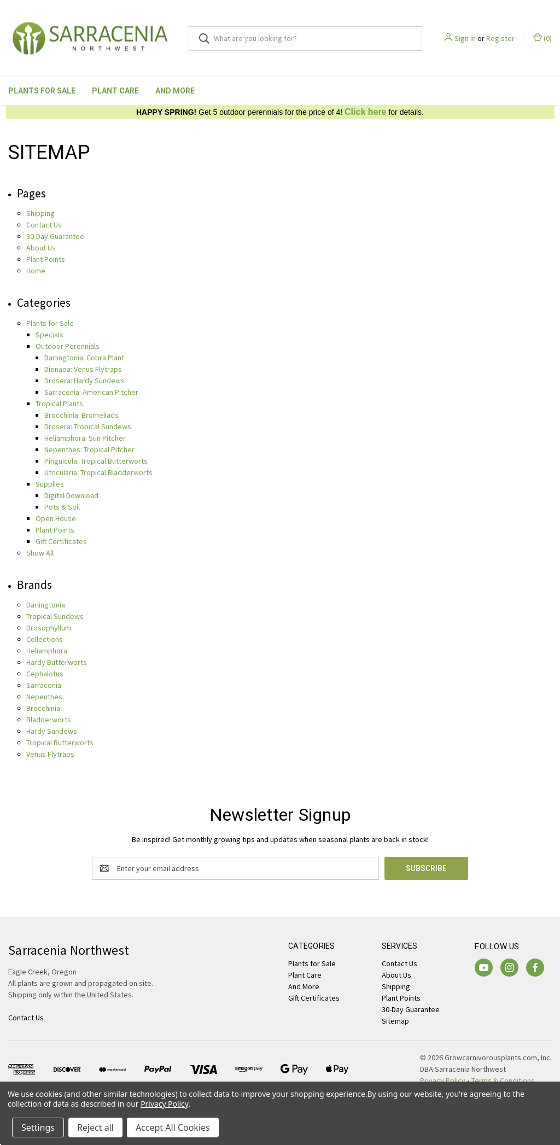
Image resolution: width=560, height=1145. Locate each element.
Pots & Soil (62, 507)
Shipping (40, 213)
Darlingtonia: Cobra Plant (84, 358)
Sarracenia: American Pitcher (91, 392)
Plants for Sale (41, 90)
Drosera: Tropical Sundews (87, 426)
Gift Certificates (61, 541)
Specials (49, 335)
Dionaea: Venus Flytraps (83, 369)
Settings (38, 1127)
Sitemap (395, 1021)
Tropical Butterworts (60, 742)
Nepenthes (44, 697)
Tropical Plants (59, 403)
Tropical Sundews (55, 616)
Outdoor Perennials (68, 346)
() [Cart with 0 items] (542, 38)
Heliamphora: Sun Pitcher (85, 438)
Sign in (465, 38)
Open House (56, 518)
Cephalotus (44, 674)
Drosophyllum (48, 628)
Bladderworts (48, 720)
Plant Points (45, 259)
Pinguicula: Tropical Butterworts (96, 461)
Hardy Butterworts (56, 662)
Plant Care (115, 90)
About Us (41, 248)
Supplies (50, 484)
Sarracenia (43, 685)
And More (175, 90)
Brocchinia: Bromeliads (81, 415)
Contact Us (44, 225)
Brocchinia (43, 708)
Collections (44, 639)
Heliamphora (46, 651)
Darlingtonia (45, 605)
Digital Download (71, 495)
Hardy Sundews (51, 731)
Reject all (95, 1127)
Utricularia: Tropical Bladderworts (98, 472)
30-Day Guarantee (55, 236)
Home (35, 271)
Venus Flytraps (50, 754)
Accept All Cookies (173, 1127)
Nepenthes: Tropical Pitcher (89, 449)
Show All (40, 553)
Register (500, 38)
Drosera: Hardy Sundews (84, 380)
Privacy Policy (164, 1104)
